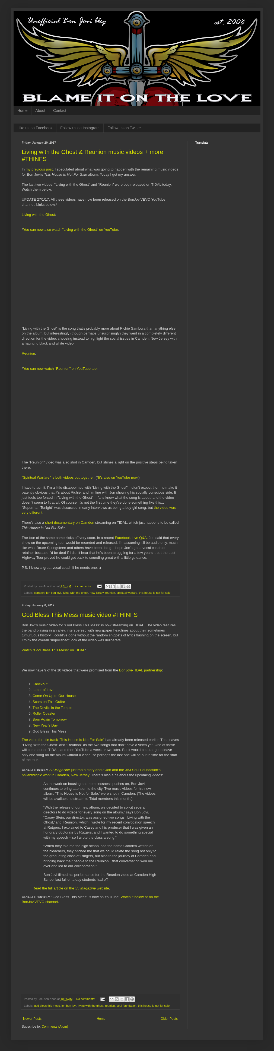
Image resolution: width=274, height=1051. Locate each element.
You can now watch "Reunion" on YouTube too (60, 369)
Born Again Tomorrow (50, 719)
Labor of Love (44, 690)
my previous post (39, 169)
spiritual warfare (127, 592)
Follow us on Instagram (80, 128)
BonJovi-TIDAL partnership (140, 670)
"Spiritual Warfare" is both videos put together (58, 477)
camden (39, 592)
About (40, 110)
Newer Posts (32, 1019)
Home (22, 110)
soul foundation (126, 1005)
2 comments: (84, 586)
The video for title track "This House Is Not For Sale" (63, 740)
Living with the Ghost (38, 215)
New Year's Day (45, 725)
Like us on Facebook (34, 128)
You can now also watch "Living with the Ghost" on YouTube (70, 230)
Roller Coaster (44, 713)
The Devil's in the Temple (52, 708)
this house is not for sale (154, 592)
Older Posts (169, 1019)
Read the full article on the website (71, 888)
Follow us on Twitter (124, 128)
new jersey (97, 592)
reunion (110, 592)
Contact (59, 110)
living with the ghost (75, 592)
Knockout (40, 684)
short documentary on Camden (69, 522)
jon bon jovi (53, 592)
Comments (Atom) (55, 1026)
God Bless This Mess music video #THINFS (80, 614)
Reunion (28, 353)
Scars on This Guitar (49, 702)
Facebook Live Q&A (131, 538)
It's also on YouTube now (118, 477)
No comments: (86, 998)
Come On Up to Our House (54, 696)
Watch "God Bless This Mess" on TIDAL (53, 650)
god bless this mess (47, 1005)
